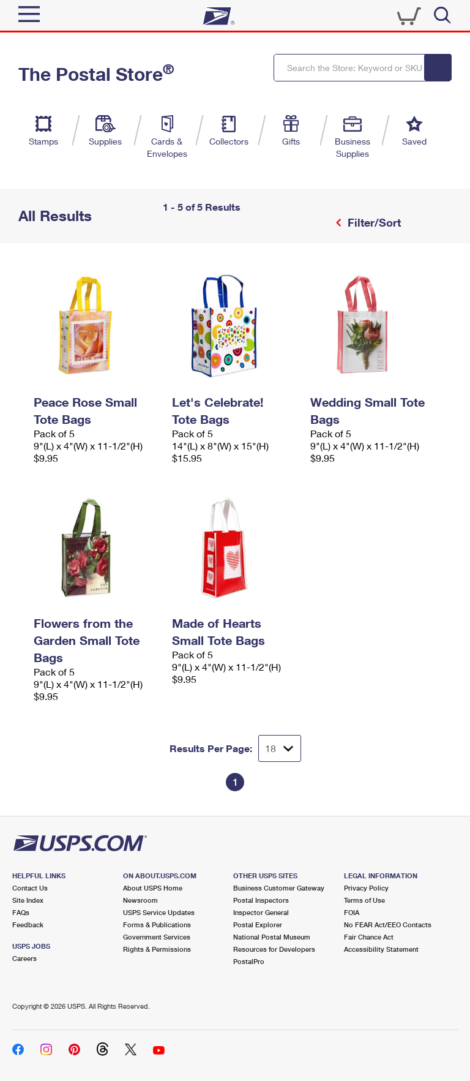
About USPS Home (152, 888)
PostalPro (248, 961)
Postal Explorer (257, 924)
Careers (24, 958)
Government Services (156, 937)
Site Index (27, 900)
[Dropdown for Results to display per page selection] (279, 748)
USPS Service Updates (159, 912)
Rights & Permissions (157, 949)
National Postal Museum (271, 937)
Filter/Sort (373, 222)
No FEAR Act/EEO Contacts (387, 924)
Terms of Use (364, 900)
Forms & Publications (157, 924)
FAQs (20, 912)
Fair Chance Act (369, 937)
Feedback (27, 924)
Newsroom (140, 900)
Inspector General (261, 912)
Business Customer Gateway (278, 888)
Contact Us (30, 888)
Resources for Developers (274, 949)
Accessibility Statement (381, 949)
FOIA (351, 912)
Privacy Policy (366, 888)
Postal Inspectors (261, 900)
